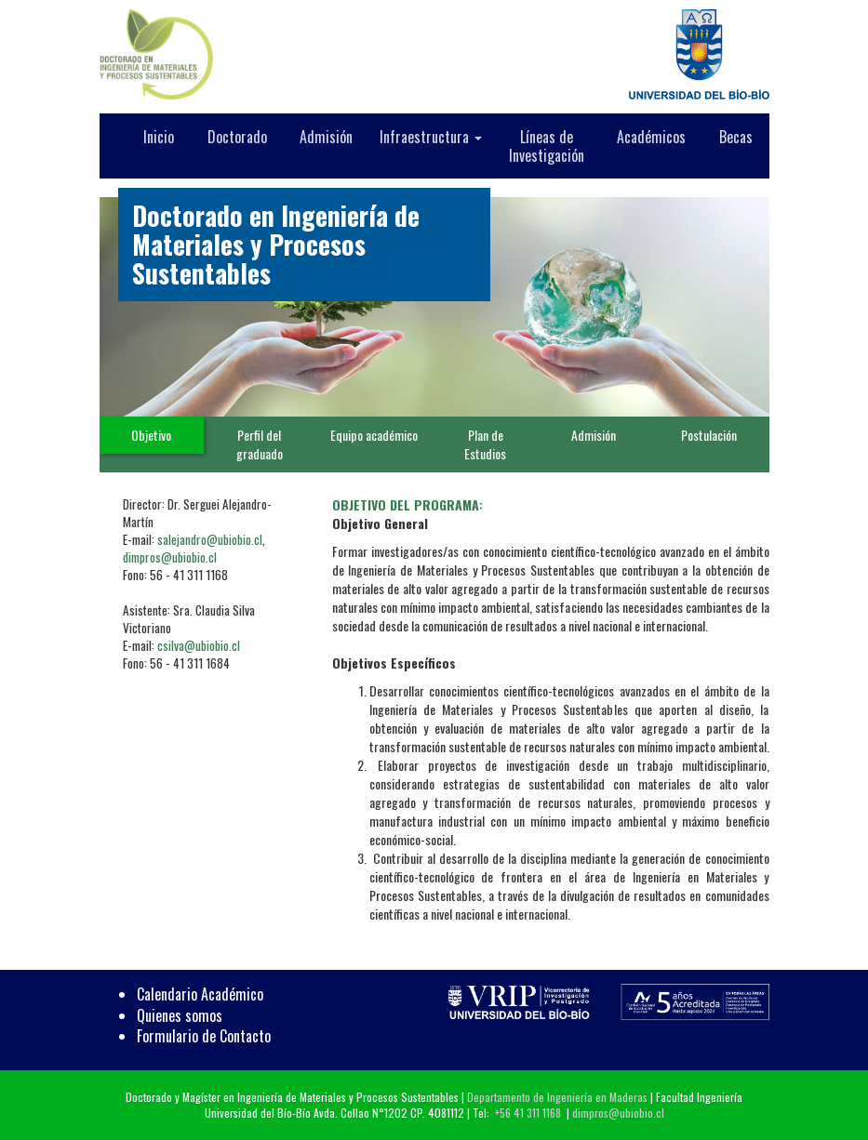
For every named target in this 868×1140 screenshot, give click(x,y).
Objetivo (151, 434)
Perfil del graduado (259, 444)
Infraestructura (431, 137)
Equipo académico (374, 434)
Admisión (326, 137)
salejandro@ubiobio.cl (209, 539)
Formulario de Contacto (204, 1036)
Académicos (651, 137)
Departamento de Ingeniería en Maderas (557, 1097)
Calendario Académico (200, 994)
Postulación (709, 434)
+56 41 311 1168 (528, 1112)
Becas (736, 137)
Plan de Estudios (485, 444)
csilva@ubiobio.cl (198, 645)
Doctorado (237, 137)
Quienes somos (179, 1015)
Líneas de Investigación (546, 146)
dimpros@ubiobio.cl (170, 557)
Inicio (158, 137)
